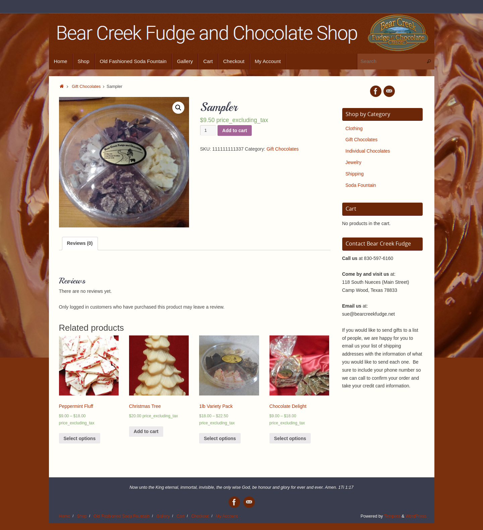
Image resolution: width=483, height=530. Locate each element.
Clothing (354, 128)
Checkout (200, 516)
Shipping (355, 173)
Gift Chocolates (86, 86)
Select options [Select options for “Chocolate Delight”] (290, 438)
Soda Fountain (361, 185)
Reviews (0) (80, 243)
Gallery (163, 516)
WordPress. (417, 516)
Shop (81, 516)
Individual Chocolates (368, 151)
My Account (227, 516)
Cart (180, 516)
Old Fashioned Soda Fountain (121, 516)
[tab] (80, 243)
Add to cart (234, 130)
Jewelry (353, 162)
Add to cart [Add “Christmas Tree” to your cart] (146, 431)
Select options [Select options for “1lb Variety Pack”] (220, 438)
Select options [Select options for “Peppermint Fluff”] (80, 438)
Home (64, 516)
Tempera (392, 516)
